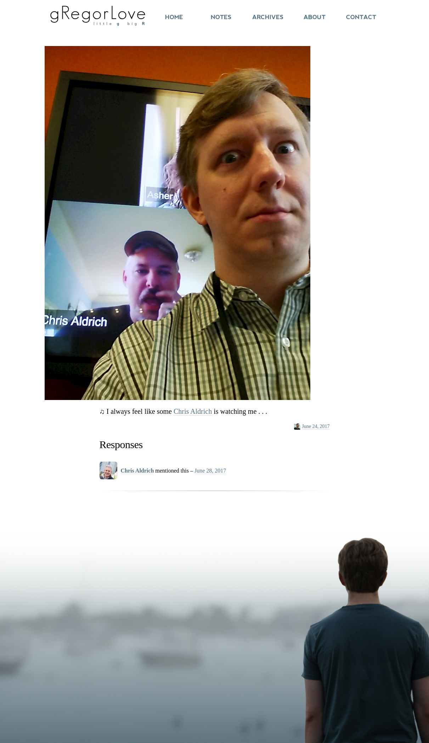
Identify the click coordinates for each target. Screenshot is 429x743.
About (315, 17)
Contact (361, 17)
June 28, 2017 (210, 471)
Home (174, 17)
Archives (267, 17)
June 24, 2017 (315, 426)
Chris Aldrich (193, 411)
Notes (221, 17)
